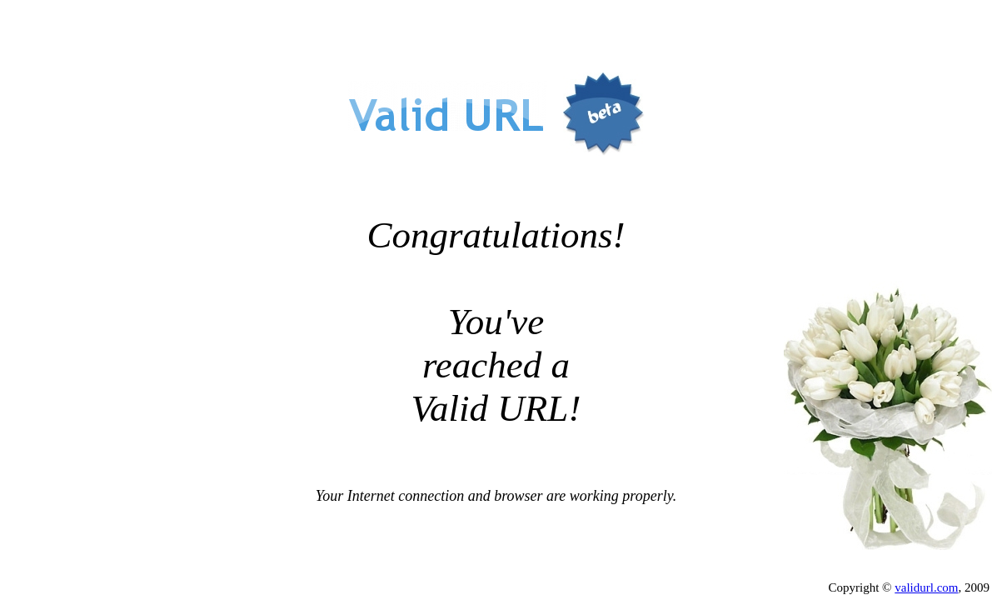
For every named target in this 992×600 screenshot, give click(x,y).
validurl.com (926, 587)
